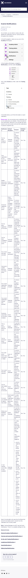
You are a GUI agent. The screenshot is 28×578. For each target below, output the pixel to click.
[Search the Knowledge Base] (14, 9)
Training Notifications (7, 16)
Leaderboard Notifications (7, 542)
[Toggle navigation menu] (26, 3)
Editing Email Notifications (7, 548)
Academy (8, 14)
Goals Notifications (6, 545)
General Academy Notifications (9, 533)
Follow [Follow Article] (3, 29)
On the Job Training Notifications (9, 539)
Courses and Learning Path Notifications (11, 536)
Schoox (3, 14)
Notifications (16, 14)
